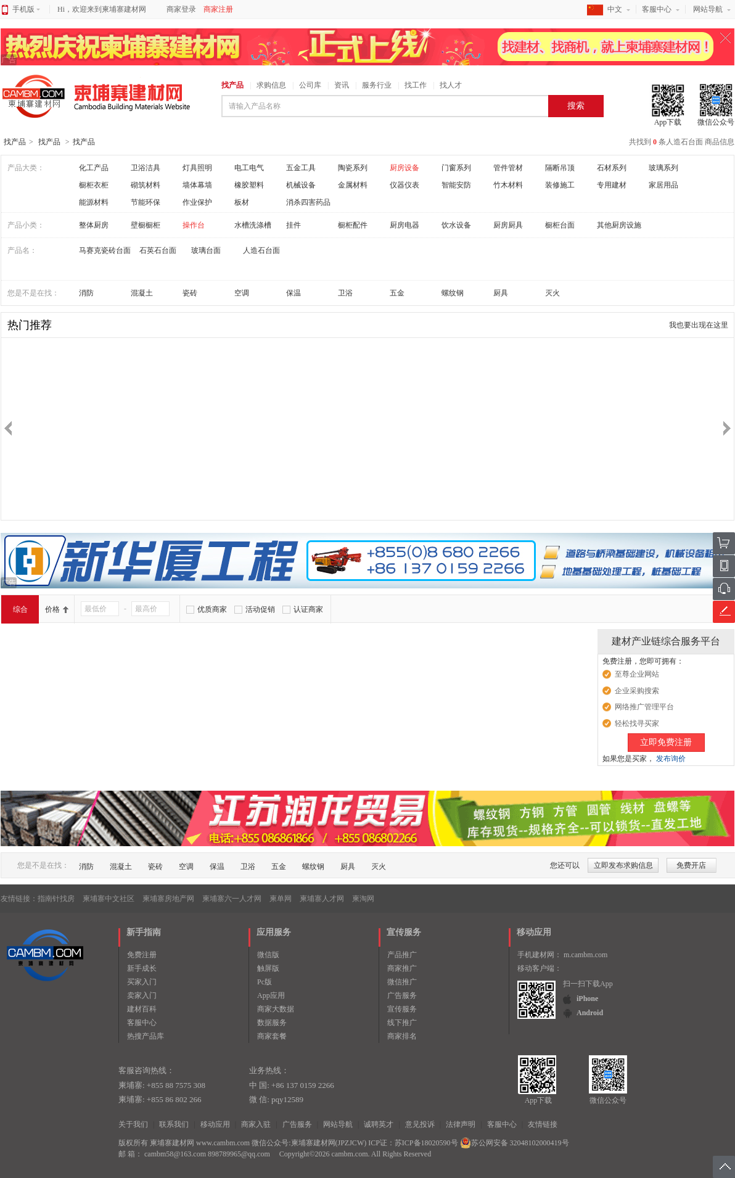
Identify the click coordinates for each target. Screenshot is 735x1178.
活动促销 (260, 609)
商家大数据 (275, 1009)
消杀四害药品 (308, 202)
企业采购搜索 (637, 690)
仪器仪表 (404, 185)
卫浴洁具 (145, 167)
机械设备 (301, 185)
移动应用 (215, 1124)
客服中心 (656, 9)
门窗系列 (456, 167)
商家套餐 (272, 1036)
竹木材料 (508, 185)
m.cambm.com (585, 954)
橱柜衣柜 (94, 185)
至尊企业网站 (637, 674)
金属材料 (353, 185)
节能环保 (145, 202)
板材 (241, 202)
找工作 (415, 85)
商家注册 (218, 9)
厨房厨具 (508, 225)
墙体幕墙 (197, 185)
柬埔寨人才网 (322, 898)
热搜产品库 (145, 1036)
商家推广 (402, 968)
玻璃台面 (206, 250)
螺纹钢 (452, 293)
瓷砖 (190, 293)
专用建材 (611, 185)
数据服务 (272, 1022)
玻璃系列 (663, 167)
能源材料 (94, 202)
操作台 (194, 225)
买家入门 (142, 982)
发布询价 (671, 758)
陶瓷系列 (353, 167)
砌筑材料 (145, 185)
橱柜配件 (353, 225)
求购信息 (271, 85)
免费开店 (691, 865)
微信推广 (402, 982)
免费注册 (142, 954)
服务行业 (377, 85)
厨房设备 (404, 167)
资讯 (341, 85)
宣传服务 (402, 1009)
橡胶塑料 (249, 185)
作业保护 (197, 202)
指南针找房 (56, 898)
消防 (86, 293)
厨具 (500, 293)
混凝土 (142, 293)
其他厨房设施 (619, 225)
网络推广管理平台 (644, 706)
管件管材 (508, 167)
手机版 (26, 9)
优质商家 (212, 609)
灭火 (552, 293)
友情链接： (19, 898)
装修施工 (560, 185)
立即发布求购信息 (623, 865)
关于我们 (133, 1124)
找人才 (451, 85)
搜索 (576, 105)
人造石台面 (261, 250)
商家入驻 (256, 1124)
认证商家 (308, 609)
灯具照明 (197, 167)
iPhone (587, 998)
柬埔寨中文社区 (108, 898)
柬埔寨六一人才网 (231, 898)
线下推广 (402, 1022)
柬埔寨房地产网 (168, 898)
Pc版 (264, 982)
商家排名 (402, 1036)
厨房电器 (404, 225)
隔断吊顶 (560, 167)
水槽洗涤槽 (252, 225)
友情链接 (542, 1124)
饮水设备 (456, 225)
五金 (397, 293)
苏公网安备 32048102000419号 (514, 1142)
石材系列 (611, 167)
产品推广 (402, 954)
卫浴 (345, 293)
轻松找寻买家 (637, 723)
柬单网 (280, 898)
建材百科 (142, 1009)
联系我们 (174, 1124)
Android (590, 1012)
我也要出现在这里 (698, 325)
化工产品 (94, 167)
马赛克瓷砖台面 (105, 250)
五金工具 (301, 167)
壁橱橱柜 (145, 225)
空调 (241, 293)
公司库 (310, 85)
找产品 (232, 85)
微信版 (268, 954)
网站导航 (708, 9)
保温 (293, 293)
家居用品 (663, 185)
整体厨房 (94, 225)
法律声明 (460, 1124)
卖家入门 (142, 995)
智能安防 (456, 185)
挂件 (293, 225)
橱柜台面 (560, 225)
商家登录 (181, 9)
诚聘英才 (378, 1124)
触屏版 (268, 968)
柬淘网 (363, 898)
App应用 (271, 995)
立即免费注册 (666, 742)
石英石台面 (157, 250)
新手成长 (142, 968)
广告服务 (402, 995)
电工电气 (249, 167)
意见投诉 (420, 1124)
